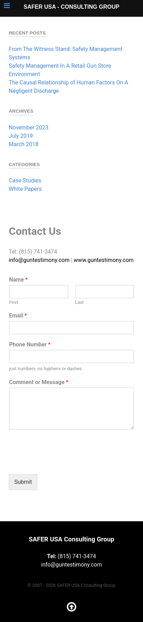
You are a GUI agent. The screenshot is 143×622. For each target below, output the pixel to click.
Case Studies (25, 180)
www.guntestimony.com (104, 260)
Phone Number (29, 344)
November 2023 (28, 127)
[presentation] (62, 462)
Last (79, 302)
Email (18, 315)
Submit (23, 482)
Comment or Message (38, 382)
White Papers (25, 189)
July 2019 (21, 136)
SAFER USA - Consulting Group (72, 7)
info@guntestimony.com (39, 260)
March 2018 (23, 144)
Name (18, 279)
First (13, 302)
